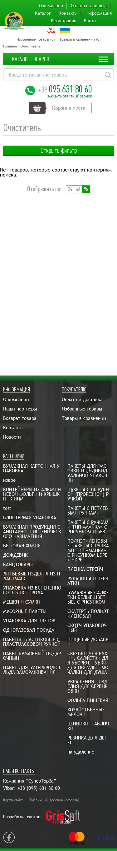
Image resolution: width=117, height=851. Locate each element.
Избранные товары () (36, 39)
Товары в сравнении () (79, 39)
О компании (51, 5)
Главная (10, 46)
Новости (12, 437)
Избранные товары (82, 408)
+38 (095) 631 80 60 (38, 788)
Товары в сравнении (84, 418)
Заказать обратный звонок (69, 96)
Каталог (43, 13)
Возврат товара (20, 418)
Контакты (68, 13)
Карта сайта (13, 800)
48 (78, 189)
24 (70, 189)
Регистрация (63, 20)
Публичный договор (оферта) (54, 800)
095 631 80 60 (65, 89)
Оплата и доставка (89, 5)
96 (86, 189)
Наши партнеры (20, 408)
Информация (98, 13)
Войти (90, 20)
